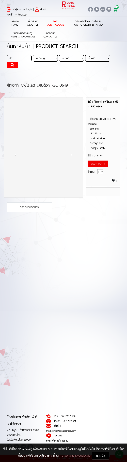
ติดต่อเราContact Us (51, 35)
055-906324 (70, 421)
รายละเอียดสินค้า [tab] (29, 207)
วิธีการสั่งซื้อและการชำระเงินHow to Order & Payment (89, 23)
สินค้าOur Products (55, 23)
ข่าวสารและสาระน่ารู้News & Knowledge (23, 35)
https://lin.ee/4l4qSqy (57, 440)
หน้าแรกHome (15, 23)
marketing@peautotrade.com (61, 431)
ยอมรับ (100, 456)
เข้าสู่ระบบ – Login (19, 9)
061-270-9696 (68, 416)
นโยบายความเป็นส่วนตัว (77, 455)
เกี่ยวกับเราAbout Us (32, 23)
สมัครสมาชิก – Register (26, 12)
